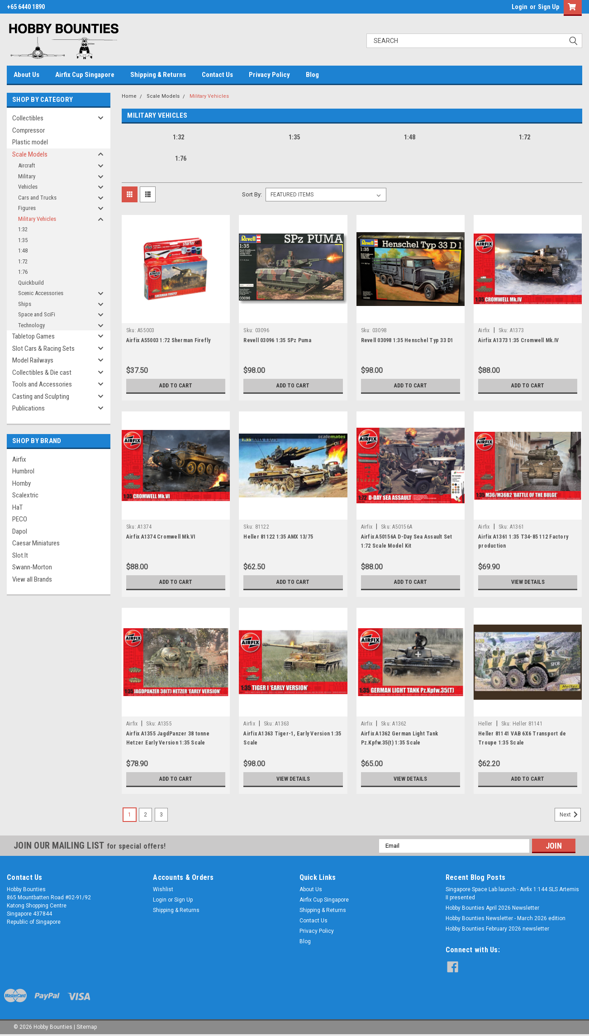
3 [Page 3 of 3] (161, 815)
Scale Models (30, 154)
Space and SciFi (36, 314)
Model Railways (32, 360)
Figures (27, 208)
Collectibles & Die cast (41, 372)
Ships (24, 304)
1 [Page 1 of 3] (129, 815)
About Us (26, 75)
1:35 (23, 240)
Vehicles (28, 186)
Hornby (21, 483)
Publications (28, 408)
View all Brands (32, 579)
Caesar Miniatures (36, 543)
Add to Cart (176, 385)
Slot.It (20, 555)
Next (570, 814)
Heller (485, 724)
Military (26, 176)
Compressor (28, 130)
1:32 (23, 229)
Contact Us (217, 75)
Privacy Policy (269, 75)
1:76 (23, 271)
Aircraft (26, 165)
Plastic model (30, 142)
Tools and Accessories (42, 384)
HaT (17, 507)
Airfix (19, 459)
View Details (527, 582)
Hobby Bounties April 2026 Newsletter (492, 908)
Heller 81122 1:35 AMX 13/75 (278, 537)
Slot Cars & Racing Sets (43, 348)
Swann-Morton (32, 567)
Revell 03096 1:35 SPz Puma (277, 340)
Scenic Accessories (40, 293)
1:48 (23, 250)
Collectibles (27, 118)
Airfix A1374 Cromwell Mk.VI (160, 537)
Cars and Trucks (37, 197)
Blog (312, 75)
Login (519, 6)
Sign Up (548, 6)
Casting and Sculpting (40, 396)
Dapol (19, 531)
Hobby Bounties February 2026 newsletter (497, 929)
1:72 (23, 261)
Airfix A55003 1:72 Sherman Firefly (168, 340)
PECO (19, 519)
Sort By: (252, 194)
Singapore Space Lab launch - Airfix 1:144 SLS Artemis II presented (512, 893)
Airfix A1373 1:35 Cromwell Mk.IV (518, 340)
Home (129, 96)
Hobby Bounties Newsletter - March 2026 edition (505, 918)
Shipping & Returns (158, 75)
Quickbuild (31, 282)
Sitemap (86, 1027)
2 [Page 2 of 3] (145, 815)
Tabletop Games (33, 336)
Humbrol (23, 471)
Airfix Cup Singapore (84, 75)
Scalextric (25, 495)
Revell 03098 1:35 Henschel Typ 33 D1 (407, 340)
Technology (31, 325)
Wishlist (163, 889)
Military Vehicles (37, 218)
